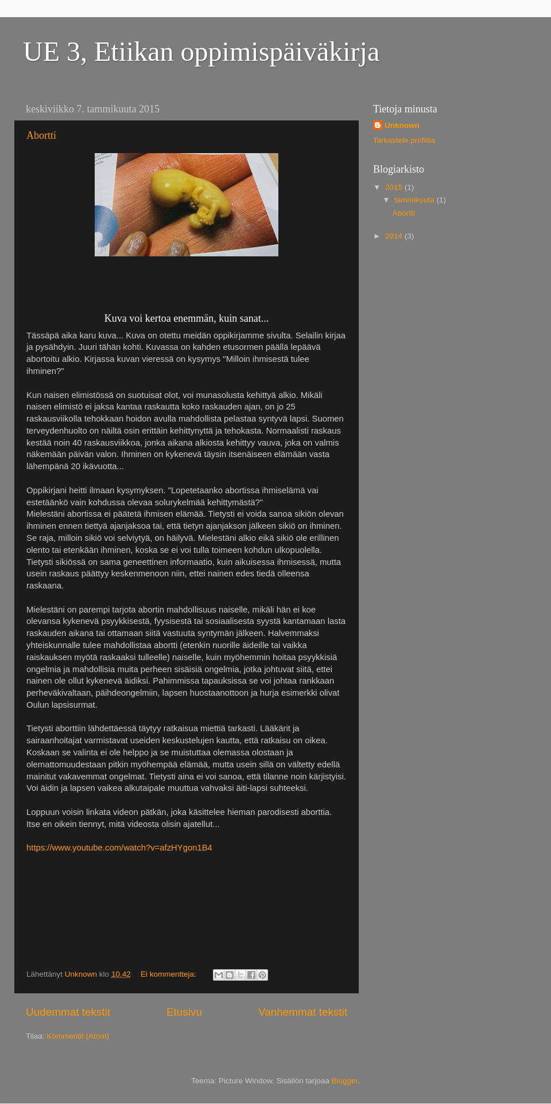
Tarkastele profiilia (404, 140)
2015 (395, 187)
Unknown (402, 125)
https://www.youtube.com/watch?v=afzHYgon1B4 (119, 847)
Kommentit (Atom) (77, 1036)
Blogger (345, 1080)
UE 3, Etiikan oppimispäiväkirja (201, 51)
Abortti (41, 135)
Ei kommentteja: (170, 974)
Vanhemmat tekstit (302, 1012)
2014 (395, 236)
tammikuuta (415, 200)
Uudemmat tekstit (68, 1012)
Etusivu (184, 1012)
